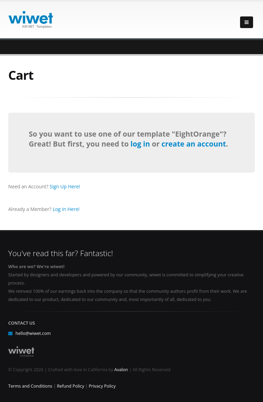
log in (141, 144)
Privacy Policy (102, 386)
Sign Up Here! (65, 186)
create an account (193, 144)
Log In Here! (66, 209)
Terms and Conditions (30, 386)
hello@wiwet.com (33, 333)
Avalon (121, 370)
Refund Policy (70, 386)
